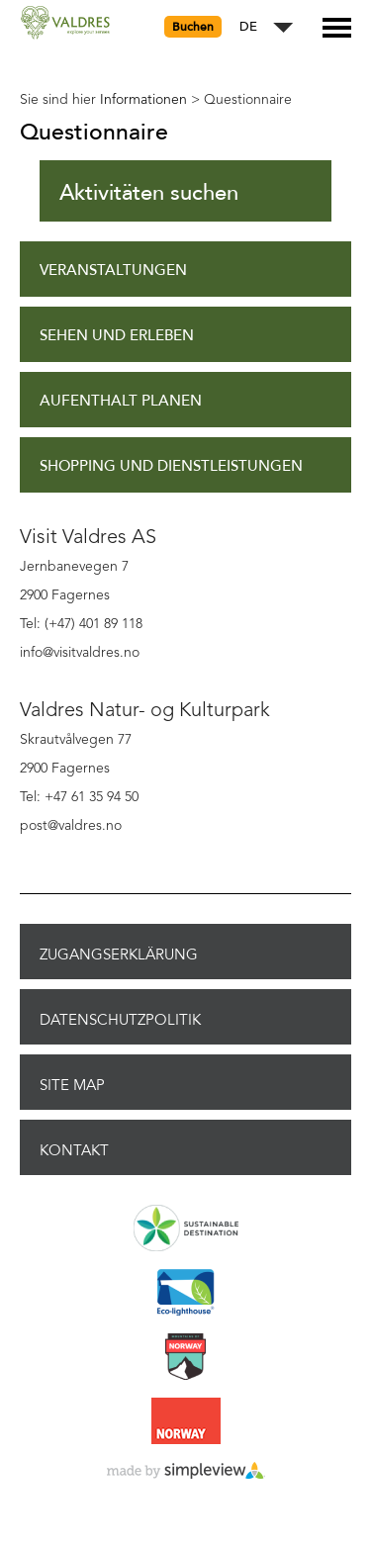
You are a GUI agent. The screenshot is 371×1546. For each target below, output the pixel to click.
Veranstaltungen (113, 270)
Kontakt (74, 1150)
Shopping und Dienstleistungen (171, 466)
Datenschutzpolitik (120, 1020)
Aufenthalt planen (121, 401)
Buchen (193, 27)
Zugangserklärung (119, 954)
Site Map (72, 1085)
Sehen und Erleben (117, 335)
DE (248, 27)
